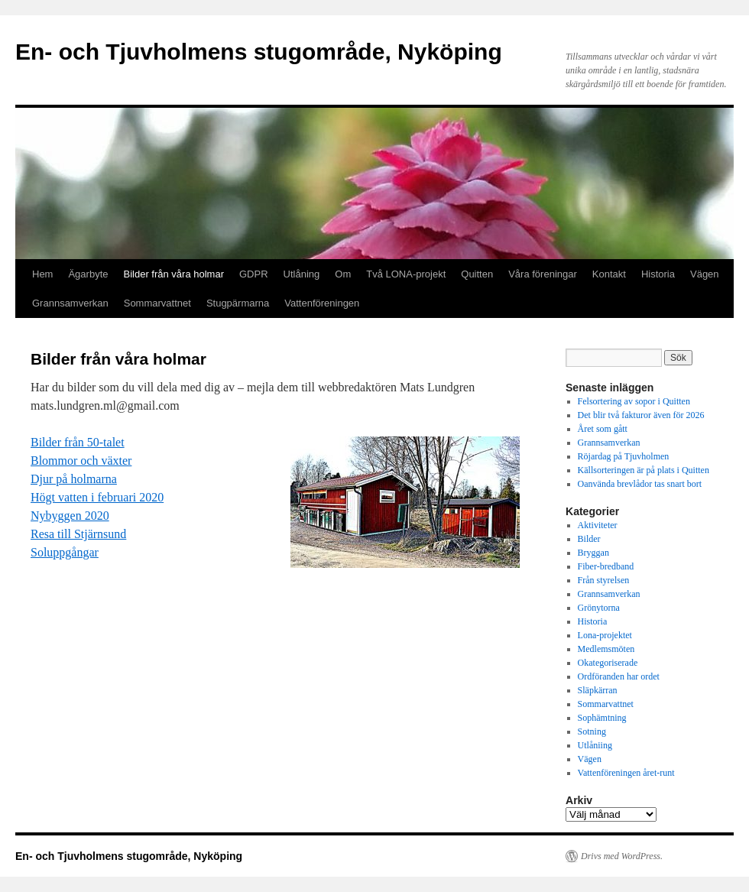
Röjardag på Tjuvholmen (624, 456)
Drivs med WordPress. (622, 856)
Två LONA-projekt (406, 274)
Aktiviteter (598, 525)
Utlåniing (595, 745)
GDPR (253, 274)
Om (343, 274)
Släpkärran (598, 690)
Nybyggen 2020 (70, 515)
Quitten (477, 274)
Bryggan (593, 552)
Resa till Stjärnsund (78, 533)
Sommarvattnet (157, 303)
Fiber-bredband (606, 566)
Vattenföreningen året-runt (626, 772)
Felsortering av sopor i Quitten (634, 401)
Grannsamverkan (70, 303)
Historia (658, 274)
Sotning (592, 731)
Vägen (704, 274)
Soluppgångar (65, 552)
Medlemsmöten (606, 649)
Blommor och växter (81, 460)
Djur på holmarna (74, 478)
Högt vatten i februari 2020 (97, 497)
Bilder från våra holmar (174, 274)
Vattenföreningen (321, 303)
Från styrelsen (604, 580)
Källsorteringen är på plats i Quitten (643, 470)
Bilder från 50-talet (78, 442)
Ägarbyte (88, 274)
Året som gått (602, 428)
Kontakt (609, 274)
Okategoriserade (608, 662)
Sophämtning (602, 717)
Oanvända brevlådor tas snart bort (640, 483)
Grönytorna (599, 607)
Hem (42, 274)
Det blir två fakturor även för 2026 (641, 415)
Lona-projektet (605, 635)
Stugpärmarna (237, 303)
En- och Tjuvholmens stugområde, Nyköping (258, 51)
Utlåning (302, 274)
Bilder (589, 539)
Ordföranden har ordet (619, 676)
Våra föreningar (542, 274)
